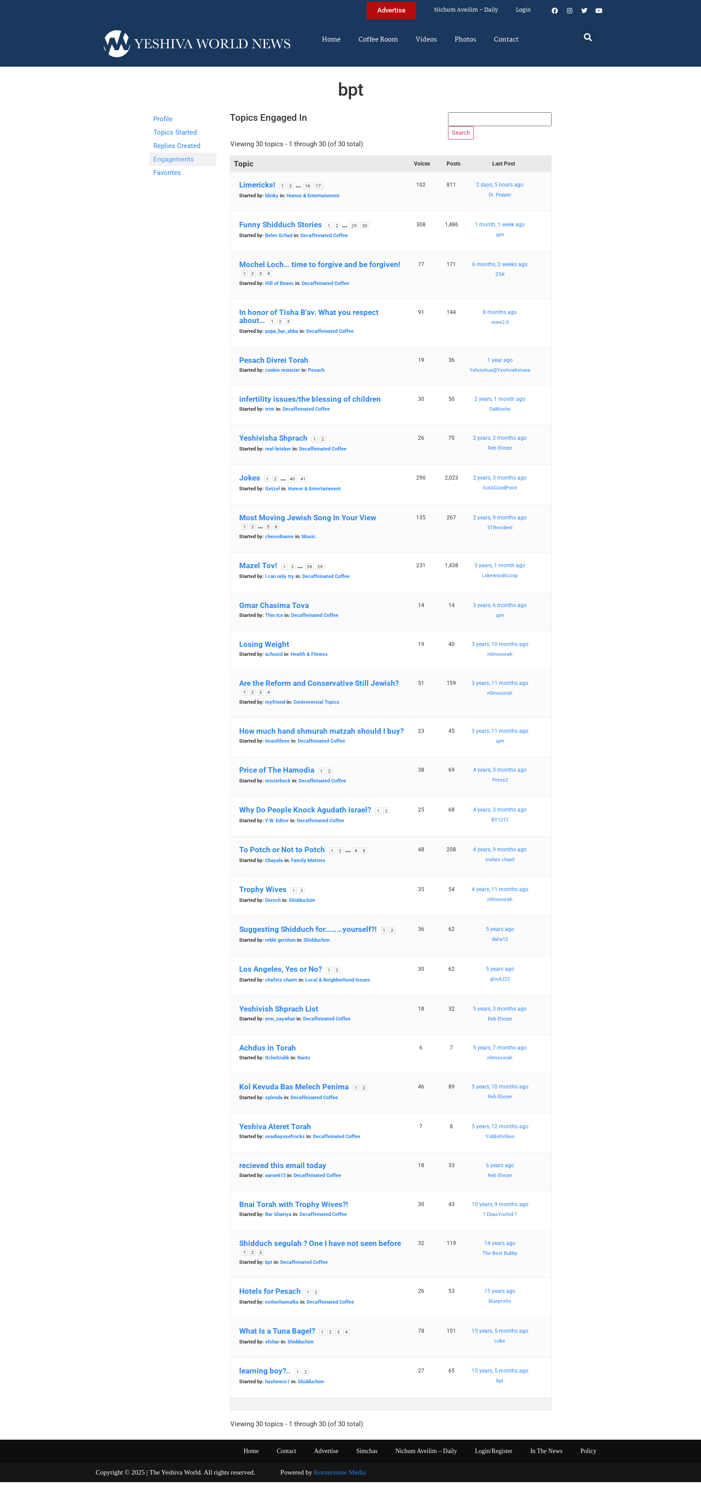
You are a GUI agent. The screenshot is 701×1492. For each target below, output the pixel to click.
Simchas (366, 1461)
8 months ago (500, 322)
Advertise (326, 1461)
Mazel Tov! (258, 575)
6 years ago (500, 1176)
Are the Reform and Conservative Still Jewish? (319, 693)
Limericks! (257, 195)
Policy (588, 1461)
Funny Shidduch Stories (280, 234)
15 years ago (499, 1301)
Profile (163, 119)
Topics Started (175, 132)
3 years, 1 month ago (499, 576)
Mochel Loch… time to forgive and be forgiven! (320, 274)
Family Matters (308, 871)
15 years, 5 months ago (500, 1341)
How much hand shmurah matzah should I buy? (321, 741)
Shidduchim (302, 911)
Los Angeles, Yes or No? (280, 979)
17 (318, 196)
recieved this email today (282, 1175)
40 (292, 489)
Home (331, 39)
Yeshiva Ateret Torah (275, 1136)
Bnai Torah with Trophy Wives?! (293, 1214)
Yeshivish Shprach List (278, 1019)
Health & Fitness (309, 664)
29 (354, 236)
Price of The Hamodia (276, 780)
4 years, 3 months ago (500, 780)
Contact (506, 39)
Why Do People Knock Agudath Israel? (305, 820)
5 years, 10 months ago (500, 1097)
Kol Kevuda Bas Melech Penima (294, 1096)
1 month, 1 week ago (500, 235)
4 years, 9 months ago (500, 860)
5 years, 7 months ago (500, 1058)
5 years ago (500, 939)
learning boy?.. (265, 1381)
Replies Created (176, 146)
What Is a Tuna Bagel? (277, 1341)
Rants (303, 1068)
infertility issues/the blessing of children (310, 409)
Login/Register (493, 1461)
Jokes (249, 488)
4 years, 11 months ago (500, 900)
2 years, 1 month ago (499, 409)
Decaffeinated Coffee (324, 246)
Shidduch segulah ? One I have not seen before (320, 1253)
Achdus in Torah (267, 1058)
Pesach (316, 380)
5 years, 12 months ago (500, 1137)
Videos (426, 39)
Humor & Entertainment (313, 206)
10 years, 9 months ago (500, 1214)
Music (309, 547)
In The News (546, 1461)
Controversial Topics (316, 712)
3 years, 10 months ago (500, 654)
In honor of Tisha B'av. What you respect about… (309, 326)
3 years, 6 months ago (500, 615)
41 (303, 489)
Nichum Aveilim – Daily (466, 10)
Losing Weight (264, 654)
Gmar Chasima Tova (274, 615)
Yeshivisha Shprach (273, 448)
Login (523, 10)
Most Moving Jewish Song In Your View (307, 527)
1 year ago (500, 370)
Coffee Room (378, 39)
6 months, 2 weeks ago (500, 275)
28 (309, 576)
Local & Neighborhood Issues (337, 990)
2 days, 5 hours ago (500, 195)
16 (307, 196)
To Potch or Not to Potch (282, 859)
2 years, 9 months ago (500, 528)
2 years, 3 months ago (500, 488)
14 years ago (499, 1253)
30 (364, 236)
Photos (465, 39)
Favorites (167, 173)
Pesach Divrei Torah (273, 370)
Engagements (173, 159)
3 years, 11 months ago (500, 693)
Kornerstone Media (340, 1482)
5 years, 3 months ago (500, 1019)
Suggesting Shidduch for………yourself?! (308, 939)
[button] (588, 37)
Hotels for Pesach (270, 1301)
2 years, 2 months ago (500, 448)
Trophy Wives (263, 899)
